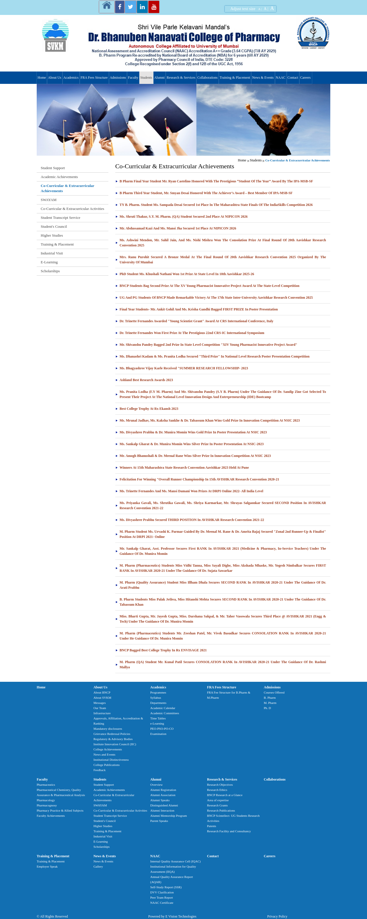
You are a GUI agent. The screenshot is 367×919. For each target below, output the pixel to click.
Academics (71, 78)
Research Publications (221, 810)
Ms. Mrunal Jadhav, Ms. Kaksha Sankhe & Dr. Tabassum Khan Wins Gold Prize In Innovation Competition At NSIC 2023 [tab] (207, 420)
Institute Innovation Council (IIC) (114, 744)
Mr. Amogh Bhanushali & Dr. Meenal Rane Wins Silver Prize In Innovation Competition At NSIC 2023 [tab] (193, 455)
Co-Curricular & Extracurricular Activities (72, 208)
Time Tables (158, 718)
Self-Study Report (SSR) (165, 887)
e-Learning (157, 723)
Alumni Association (162, 795)
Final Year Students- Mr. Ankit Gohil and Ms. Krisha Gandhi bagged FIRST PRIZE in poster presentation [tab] (196, 309)
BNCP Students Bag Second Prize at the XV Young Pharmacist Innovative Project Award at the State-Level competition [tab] (207, 285)
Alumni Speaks (160, 800)
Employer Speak (47, 866)
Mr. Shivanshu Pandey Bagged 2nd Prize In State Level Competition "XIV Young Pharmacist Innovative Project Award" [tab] (206, 344)
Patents (211, 826)
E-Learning (49, 262)
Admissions (118, 78)
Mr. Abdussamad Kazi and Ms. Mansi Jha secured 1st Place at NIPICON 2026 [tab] (175, 228)
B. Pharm (270, 697)
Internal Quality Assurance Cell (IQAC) (175, 861)
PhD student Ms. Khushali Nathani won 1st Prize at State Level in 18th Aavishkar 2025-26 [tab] (184, 274)
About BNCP (101, 692)
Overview (156, 784)
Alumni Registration (163, 789)
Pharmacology (46, 800)
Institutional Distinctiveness (111, 759)
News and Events (104, 754)
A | (260, 9)
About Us (54, 78)
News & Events (263, 78)
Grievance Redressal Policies (111, 733)
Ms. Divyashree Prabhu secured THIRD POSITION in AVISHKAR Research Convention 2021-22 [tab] (189, 520)
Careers (305, 78)
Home (42, 78)
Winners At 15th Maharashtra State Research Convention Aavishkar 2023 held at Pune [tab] (182, 467)
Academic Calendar (162, 708)
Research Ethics (217, 789)
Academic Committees (164, 713)
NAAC (281, 78)
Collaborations (207, 78)
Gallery (98, 866)
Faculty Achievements (51, 815)
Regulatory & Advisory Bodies (113, 739)
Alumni (159, 78)
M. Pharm (270, 702)
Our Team (99, 708)
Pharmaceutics (46, 784)
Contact (293, 78)
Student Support (53, 168)
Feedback (99, 770)
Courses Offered (274, 692)
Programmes (158, 692)
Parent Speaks (159, 821)
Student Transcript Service (60, 217)
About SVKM (102, 697)
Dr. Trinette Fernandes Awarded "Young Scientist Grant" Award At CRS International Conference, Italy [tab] (194, 321)
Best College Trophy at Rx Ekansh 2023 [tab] (146, 408)
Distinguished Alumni (164, 805)
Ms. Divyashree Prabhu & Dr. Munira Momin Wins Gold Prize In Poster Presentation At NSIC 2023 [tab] (191, 432)
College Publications (106, 765)
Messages (99, 702)
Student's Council (54, 226)
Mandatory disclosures (107, 728)
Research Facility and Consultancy (229, 831)
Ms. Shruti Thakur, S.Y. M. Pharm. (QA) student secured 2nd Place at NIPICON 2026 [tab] (181, 216)
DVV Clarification (162, 892)
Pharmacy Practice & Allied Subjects (60, 810)
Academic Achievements (59, 177)
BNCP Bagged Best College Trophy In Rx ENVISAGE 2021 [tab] (161, 650)
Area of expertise (218, 800)
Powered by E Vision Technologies (172, 916)
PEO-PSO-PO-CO (161, 728)
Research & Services (181, 78)
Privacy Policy (277, 916)
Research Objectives (220, 784)
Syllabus (155, 697)
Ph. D (267, 708)
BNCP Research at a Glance (225, 795)
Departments (158, 702)
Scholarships (50, 271)
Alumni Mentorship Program (168, 815)
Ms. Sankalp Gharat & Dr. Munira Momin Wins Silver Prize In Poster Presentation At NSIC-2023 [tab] (189, 444)
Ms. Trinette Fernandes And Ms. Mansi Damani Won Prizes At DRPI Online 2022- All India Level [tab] (189, 491)
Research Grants (217, 805)
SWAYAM (48, 200)
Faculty (133, 78)
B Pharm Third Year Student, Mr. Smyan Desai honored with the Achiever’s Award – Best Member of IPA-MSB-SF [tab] (203, 193)
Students (146, 78)
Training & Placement (235, 78)
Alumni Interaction (162, 810)
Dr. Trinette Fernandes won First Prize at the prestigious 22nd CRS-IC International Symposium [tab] (189, 333)
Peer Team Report (161, 897)
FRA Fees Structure (94, 78)
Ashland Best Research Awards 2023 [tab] (144, 380)
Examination (158, 733)
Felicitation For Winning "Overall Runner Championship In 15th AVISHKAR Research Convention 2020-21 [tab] (197, 479)
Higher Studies (52, 235)
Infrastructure (102, 713)
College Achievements (107, 749)
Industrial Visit (52, 253)
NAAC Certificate (161, 902)
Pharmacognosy (47, 805)
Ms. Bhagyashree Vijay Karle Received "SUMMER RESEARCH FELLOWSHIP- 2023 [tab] (181, 368)
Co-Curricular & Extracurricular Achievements (67, 188)
